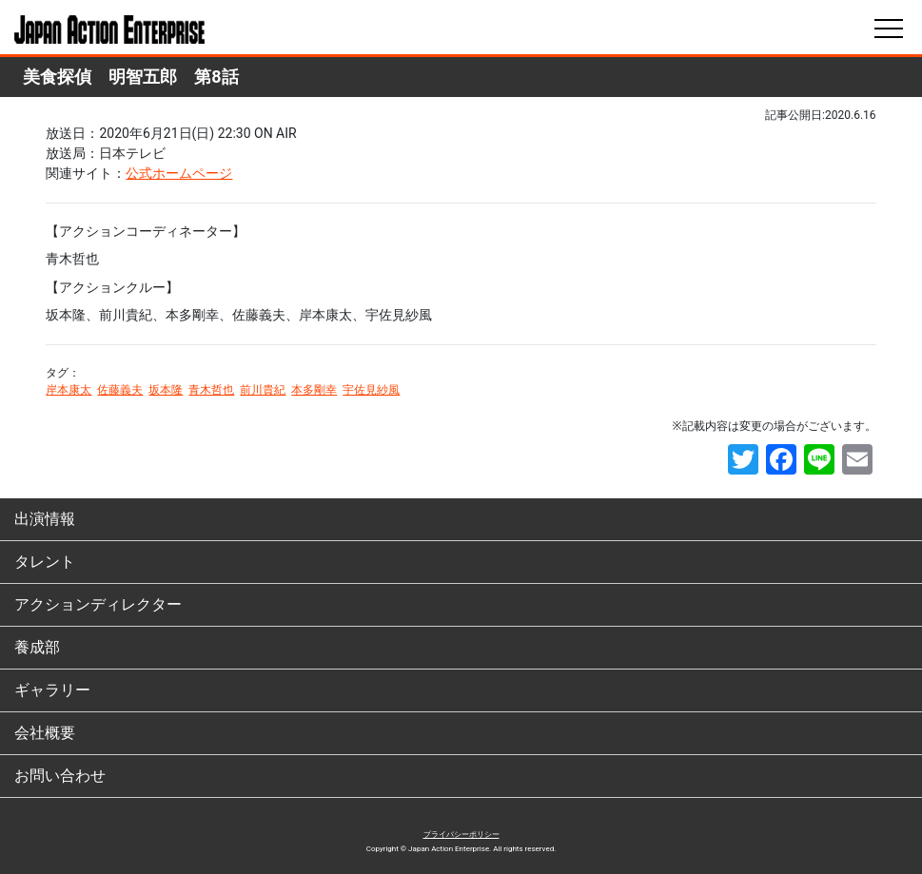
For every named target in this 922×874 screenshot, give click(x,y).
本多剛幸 (314, 390)
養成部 (37, 647)
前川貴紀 (262, 390)
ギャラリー (52, 690)
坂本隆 (165, 390)
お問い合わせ (60, 776)
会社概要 (44, 733)
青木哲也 (211, 390)
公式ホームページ (179, 173)
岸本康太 (68, 390)
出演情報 (44, 519)
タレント (44, 562)
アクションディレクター (98, 604)
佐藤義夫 (120, 390)
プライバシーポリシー (461, 834)
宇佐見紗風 (371, 390)
